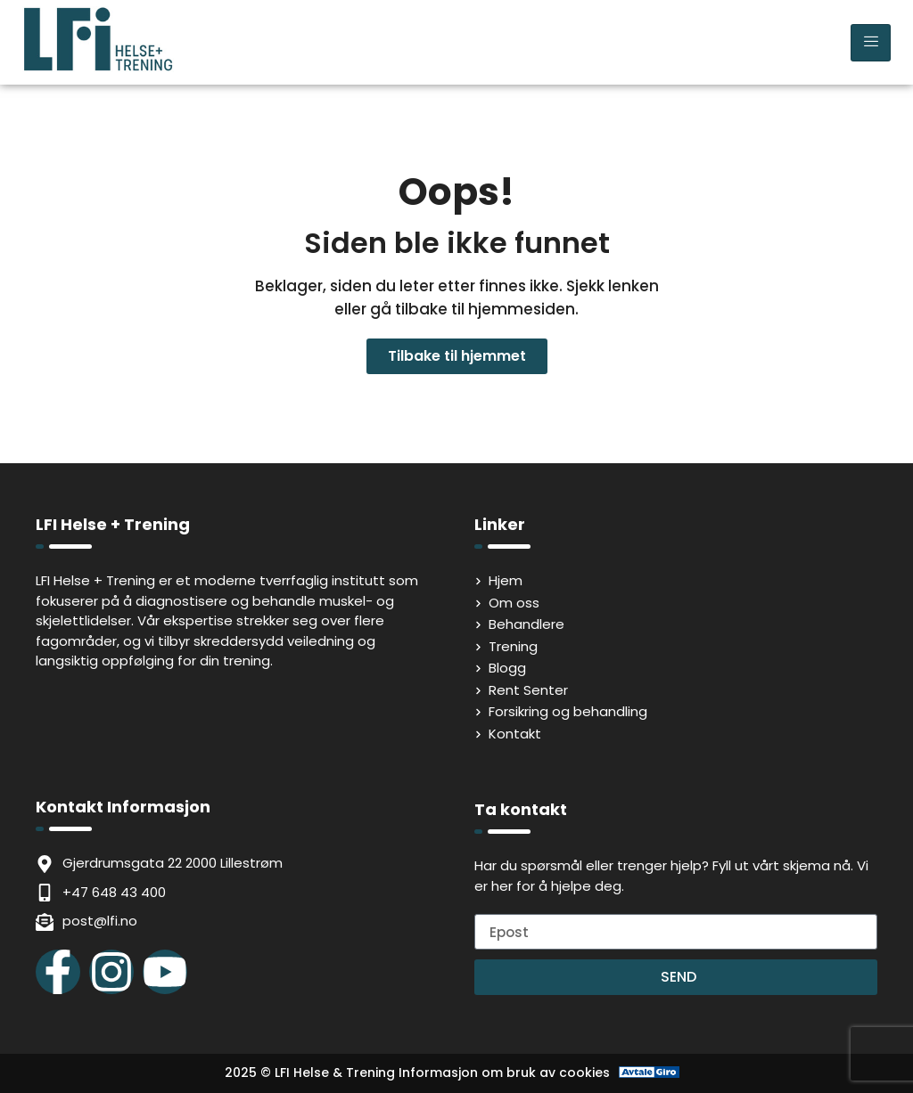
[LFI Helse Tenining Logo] (98, 67)
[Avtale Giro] (649, 1072)
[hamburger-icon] (871, 42)
